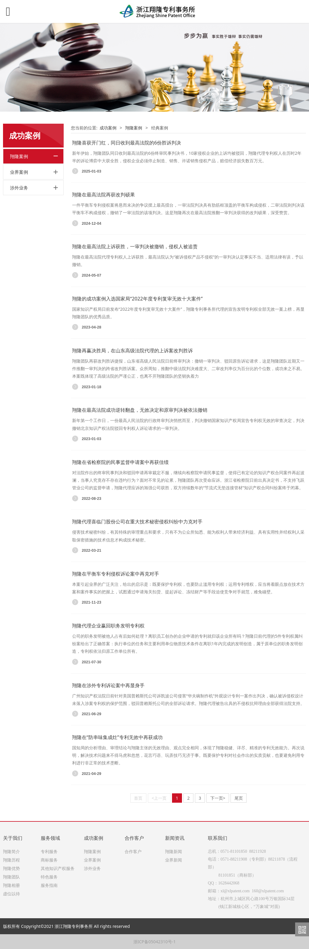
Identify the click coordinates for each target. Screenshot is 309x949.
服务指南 (49, 885)
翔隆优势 (11, 868)
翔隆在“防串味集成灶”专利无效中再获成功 (117, 737)
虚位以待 (11, 894)
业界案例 (19, 172)
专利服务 (49, 851)
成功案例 (108, 128)
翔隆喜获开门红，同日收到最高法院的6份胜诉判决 (126, 142)
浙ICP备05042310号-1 (154, 941)
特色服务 (49, 877)
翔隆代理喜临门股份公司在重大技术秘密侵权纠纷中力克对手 (137, 521)
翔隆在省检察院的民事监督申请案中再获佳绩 (120, 462)
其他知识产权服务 (58, 868)
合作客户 (133, 851)
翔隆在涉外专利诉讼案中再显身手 (108, 685)
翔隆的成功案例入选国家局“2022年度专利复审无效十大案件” (137, 298)
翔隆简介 (11, 851)
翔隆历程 (11, 860)
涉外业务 (19, 188)
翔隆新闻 (173, 851)
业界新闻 (173, 860)
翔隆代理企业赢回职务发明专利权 (108, 625)
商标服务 (49, 860)
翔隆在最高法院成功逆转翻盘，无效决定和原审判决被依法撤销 (139, 410)
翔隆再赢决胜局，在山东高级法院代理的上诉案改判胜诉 (132, 350)
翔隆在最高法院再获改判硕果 (103, 194)
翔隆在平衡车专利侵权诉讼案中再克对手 (115, 573)
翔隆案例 (19, 156)
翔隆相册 (11, 885)
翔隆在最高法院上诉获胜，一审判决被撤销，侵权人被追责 (135, 246)
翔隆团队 (11, 877)
